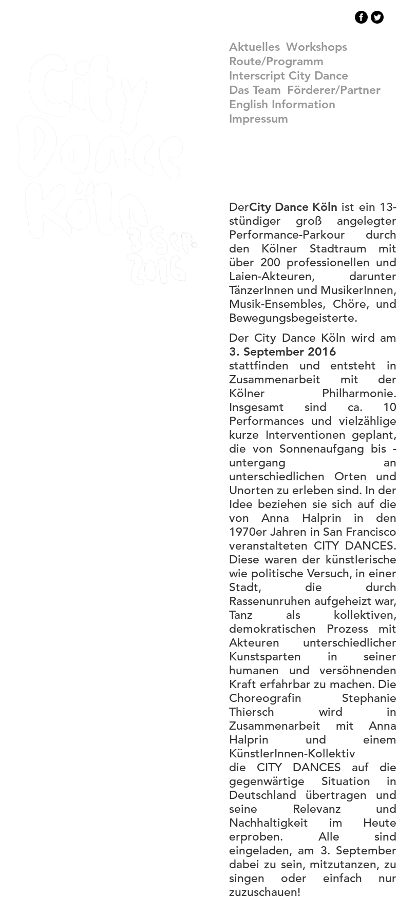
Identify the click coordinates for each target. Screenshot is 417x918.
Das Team (255, 90)
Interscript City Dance (288, 75)
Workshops (316, 47)
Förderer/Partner (334, 90)
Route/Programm (276, 61)
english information (282, 104)
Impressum (258, 118)
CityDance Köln (107, 169)
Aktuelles (254, 47)
